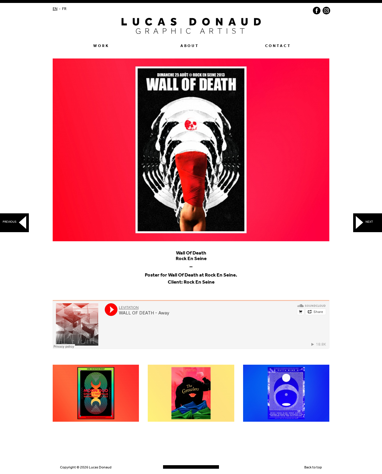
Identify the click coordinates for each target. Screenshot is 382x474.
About (189, 46)
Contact (278, 46)
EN (55, 9)
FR (64, 9)
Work (101, 46)
